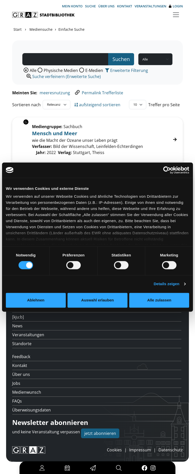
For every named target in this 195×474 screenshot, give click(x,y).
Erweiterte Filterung (126, 70)
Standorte (21, 343)
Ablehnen (35, 300)
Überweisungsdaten (31, 410)
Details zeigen (166, 284)
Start (17, 29)
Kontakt (124, 6)
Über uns (106, 6)
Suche (90, 6)
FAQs (17, 401)
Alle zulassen (159, 300)
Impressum (140, 450)
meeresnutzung (55, 93)
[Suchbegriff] (65, 59)
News (17, 326)
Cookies (114, 450)
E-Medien (94, 70)
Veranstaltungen (150, 6)
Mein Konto (72, 6)
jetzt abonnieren (100, 433)
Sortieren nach (26, 105)
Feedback (21, 356)
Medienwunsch (26, 392)
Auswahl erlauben (97, 300)
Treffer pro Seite (164, 105)
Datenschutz (170, 450)
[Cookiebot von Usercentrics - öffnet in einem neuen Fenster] (167, 170)
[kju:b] (18, 317)
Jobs (16, 383)
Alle (33, 70)
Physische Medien (61, 70)
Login (176, 6)
